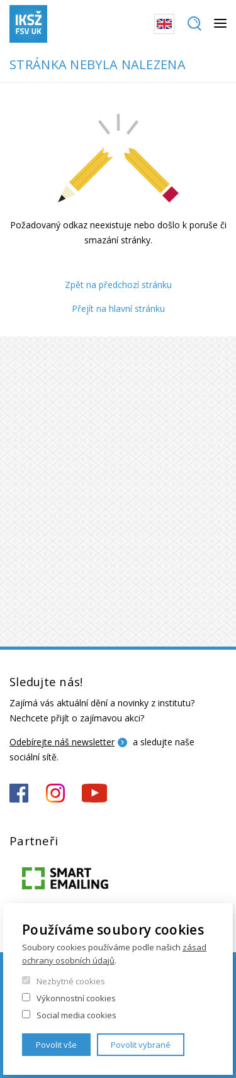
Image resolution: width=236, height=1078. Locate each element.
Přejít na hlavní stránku (118, 308)
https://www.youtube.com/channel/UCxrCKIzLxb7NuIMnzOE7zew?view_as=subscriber (94, 793)
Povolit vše (56, 1044)
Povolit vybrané (141, 1044)
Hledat (194, 23)
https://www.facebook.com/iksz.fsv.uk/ (18, 793)
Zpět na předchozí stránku (118, 285)
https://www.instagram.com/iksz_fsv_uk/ (55, 793)
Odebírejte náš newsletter (62, 742)
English (164, 24)
